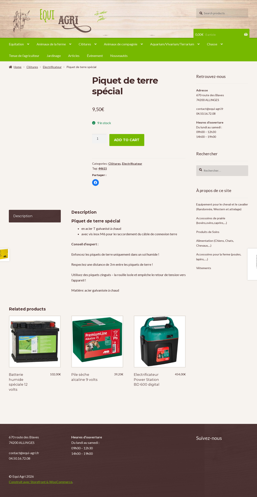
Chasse (212, 44)
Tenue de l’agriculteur (24, 56)
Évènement (95, 56)
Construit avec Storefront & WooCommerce (40, 482)
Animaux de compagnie (120, 44)
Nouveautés (119, 56)
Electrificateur (52, 67)
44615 (102, 168)
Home (17, 67)
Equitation (16, 44)
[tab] (35, 216)
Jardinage (54, 56)
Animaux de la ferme (51, 44)
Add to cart (126, 140)
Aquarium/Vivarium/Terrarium (172, 44)
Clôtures (85, 44)
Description (22, 216)
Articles (73, 56)
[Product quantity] (99, 139)
